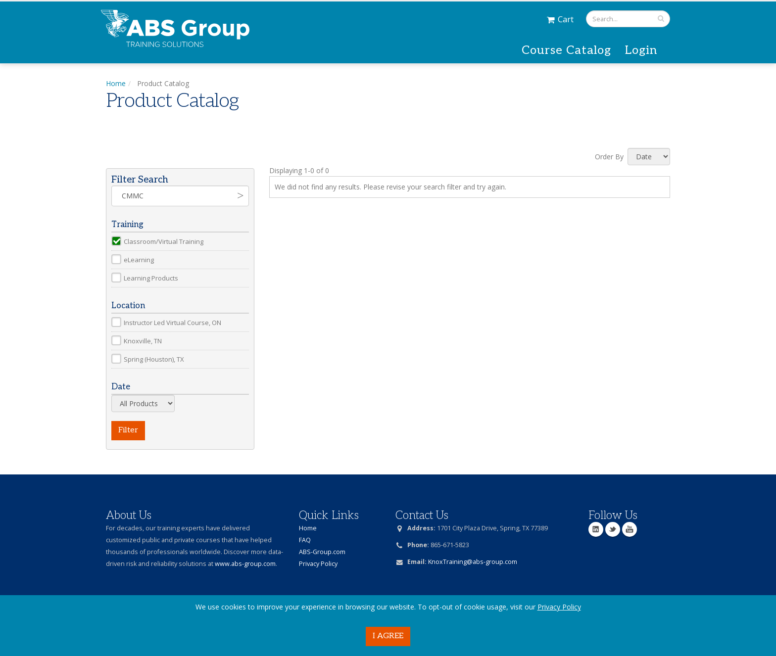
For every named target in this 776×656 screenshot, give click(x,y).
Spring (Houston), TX (154, 359)
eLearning (139, 259)
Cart (560, 19)
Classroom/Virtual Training (163, 241)
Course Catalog (566, 50)
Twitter (612, 529)
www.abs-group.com (245, 564)
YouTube (629, 529)
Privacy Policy (559, 606)
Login (641, 50)
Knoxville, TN (143, 340)
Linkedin (595, 529)
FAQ (305, 540)
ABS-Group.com (322, 552)
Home (116, 83)
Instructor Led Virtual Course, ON (172, 322)
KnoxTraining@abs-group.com (472, 562)
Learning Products (151, 278)
